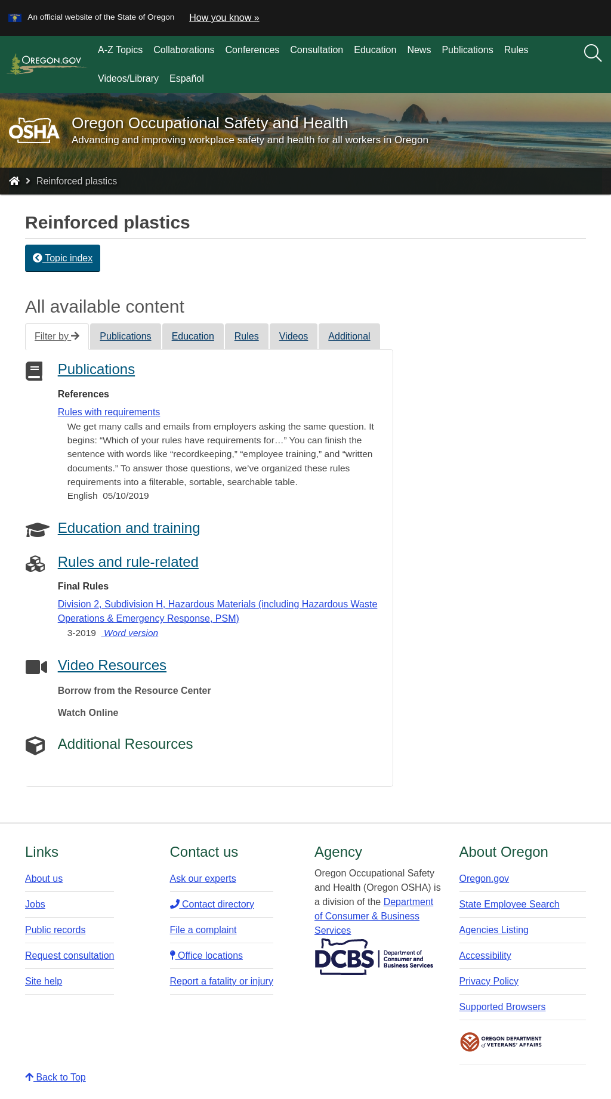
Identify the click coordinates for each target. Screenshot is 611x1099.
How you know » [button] (224, 18)
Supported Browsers (502, 1007)
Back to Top (55, 1077)
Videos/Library (128, 78)
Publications (467, 50)
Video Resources (112, 665)
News (419, 50)
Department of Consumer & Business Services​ (373, 916)
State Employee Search (509, 904)
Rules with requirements (109, 412)
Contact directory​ (212, 904)
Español (186, 78)
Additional (349, 336)
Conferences (253, 50)
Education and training (129, 528)
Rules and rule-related (128, 562)
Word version (130, 633)
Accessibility (485, 955)
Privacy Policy (489, 981)
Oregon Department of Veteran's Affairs (501, 1042)
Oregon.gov (484, 878)
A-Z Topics (120, 50)
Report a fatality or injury (221, 981)
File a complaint (203, 930)
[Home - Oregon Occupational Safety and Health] (14, 181)
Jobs (35, 904)
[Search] (593, 54)
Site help (43, 981)
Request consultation (69, 955)
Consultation (316, 50)
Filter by (57, 336)
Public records (55, 930)
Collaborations (183, 50)
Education (375, 50)
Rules (516, 50)
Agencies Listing (494, 930)
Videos (293, 336)
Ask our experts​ (203, 878)
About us (44, 878)
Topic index (62, 258)
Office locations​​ (206, 955)
